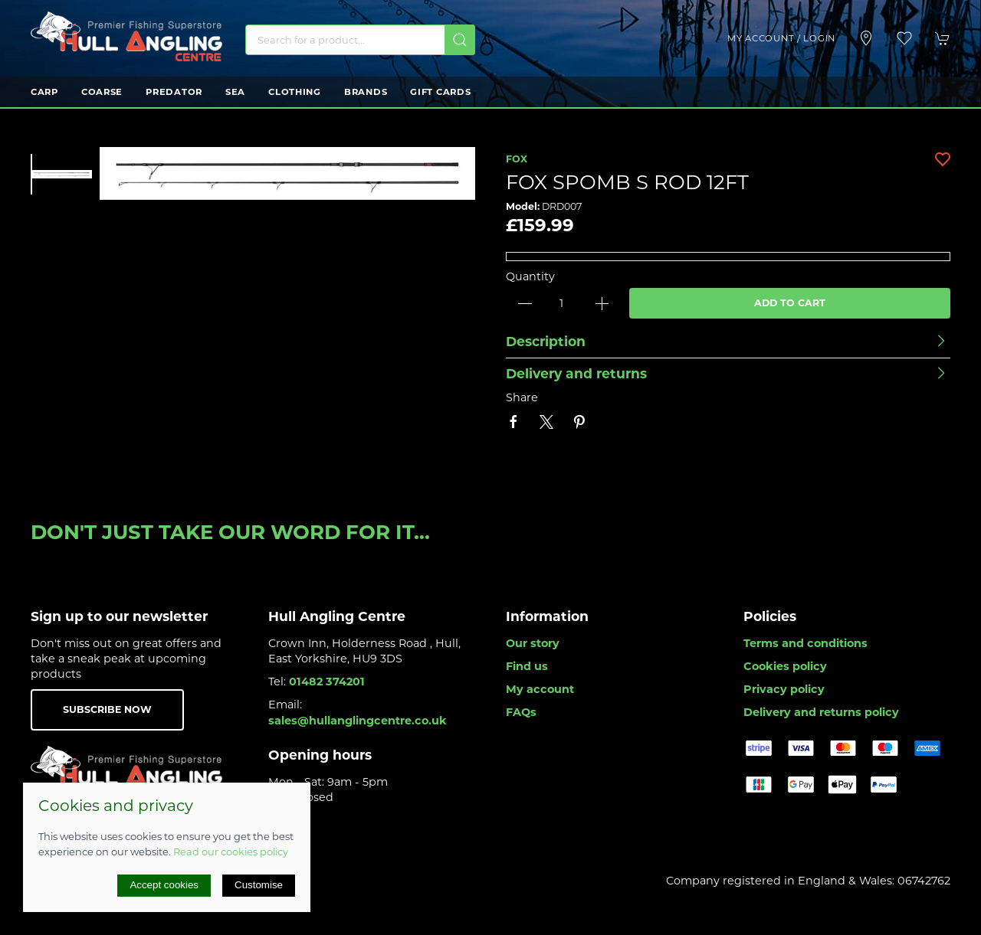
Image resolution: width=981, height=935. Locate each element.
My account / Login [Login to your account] (781, 38)
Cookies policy (785, 666)
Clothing (294, 92)
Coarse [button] (102, 92)
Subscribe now (107, 709)
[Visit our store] (866, 38)
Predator (174, 92)
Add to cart (789, 303)
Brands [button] (365, 92)
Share (522, 397)
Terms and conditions (805, 643)
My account (540, 689)
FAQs (521, 712)
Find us (527, 666)
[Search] (360, 40)
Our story (532, 643)
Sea (235, 92)
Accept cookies (164, 885)
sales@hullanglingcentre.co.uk (357, 720)
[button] (904, 38)
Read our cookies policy (230, 851)
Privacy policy (784, 689)
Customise (259, 885)
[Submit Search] (460, 40)
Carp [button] (44, 92)
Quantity (530, 276)
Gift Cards (440, 92)
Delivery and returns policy (821, 712)
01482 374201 (327, 681)
